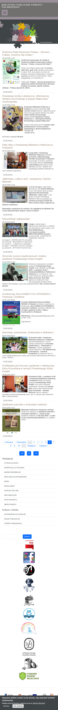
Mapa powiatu (10, 504)
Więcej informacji (39, 704)
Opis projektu (10, 500)
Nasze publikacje (12, 519)
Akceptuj (6, 707)
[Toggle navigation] (5, 12)
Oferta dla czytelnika (14, 468)
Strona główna (11, 463)
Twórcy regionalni (13, 523)
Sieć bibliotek (10, 495)
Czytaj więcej (7, 92)
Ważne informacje (12, 472)
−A (36, 453)
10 (20, 446)
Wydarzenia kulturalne (15, 514)
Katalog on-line (11, 490)
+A (22, 453)
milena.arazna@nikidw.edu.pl (41, 316)
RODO (6, 481)
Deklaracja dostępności (15, 477)
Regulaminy (9, 486)
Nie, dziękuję (18, 707)
